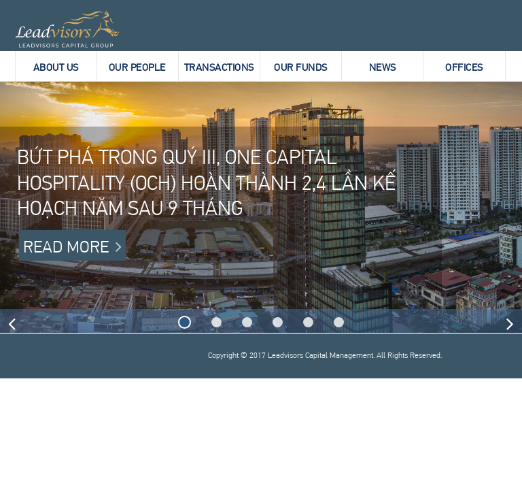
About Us (56, 67)
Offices (464, 67)
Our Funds (301, 67)
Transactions (219, 67)
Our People (137, 67)
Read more (66, 245)
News (382, 67)
